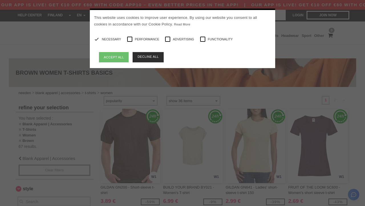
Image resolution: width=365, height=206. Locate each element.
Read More (182, 24)
